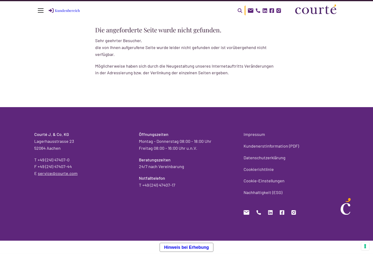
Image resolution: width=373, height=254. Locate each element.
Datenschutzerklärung (264, 157)
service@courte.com (58, 173)
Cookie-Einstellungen (264, 180)
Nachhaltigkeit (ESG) (263, 192)
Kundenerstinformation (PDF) (271, 146)
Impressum (254, 134)
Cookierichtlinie (259, 169)
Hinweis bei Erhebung (186, 247)
